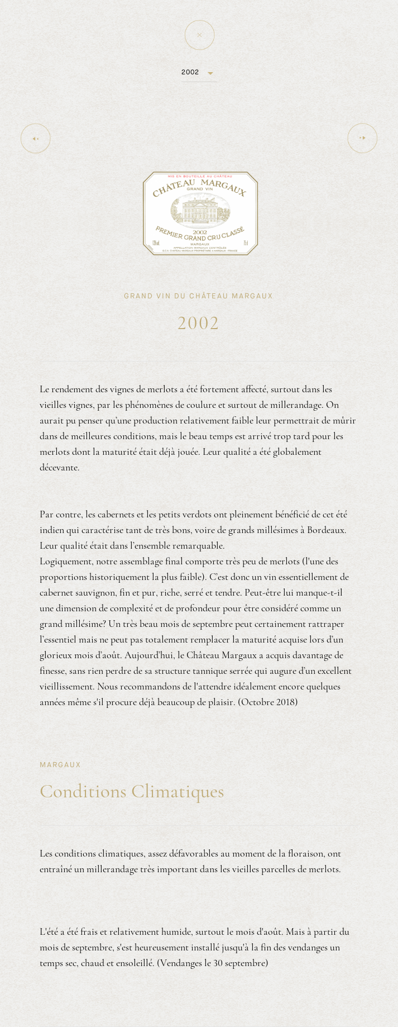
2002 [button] (190, 72)
